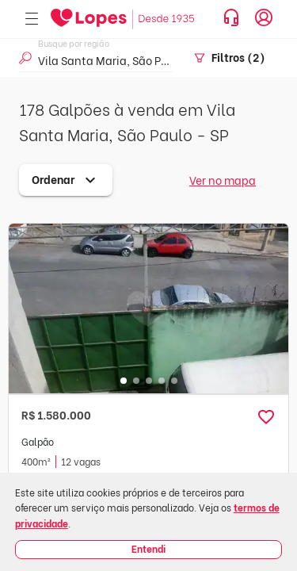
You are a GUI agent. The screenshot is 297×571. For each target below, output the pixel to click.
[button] (266, 417)
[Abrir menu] (31, 19)
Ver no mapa (222, 179)
